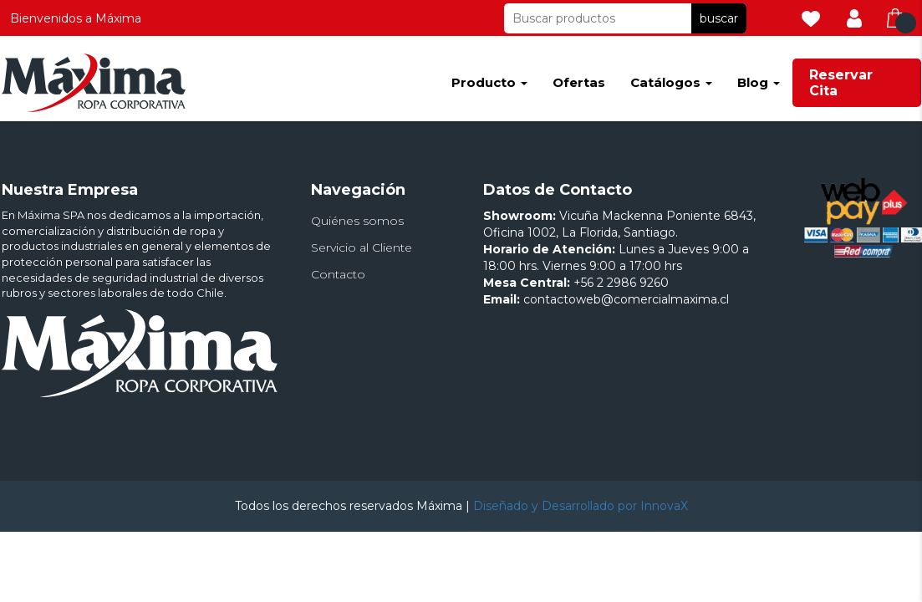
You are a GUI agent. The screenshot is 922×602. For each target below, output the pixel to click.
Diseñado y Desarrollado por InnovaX (580, 505)
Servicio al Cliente (361, 247)
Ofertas (579, 82)
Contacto (338, 274)
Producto (489, 82)
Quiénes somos (357, 220)
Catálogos (671, 82)
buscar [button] (719, 18)
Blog (758, 82)
